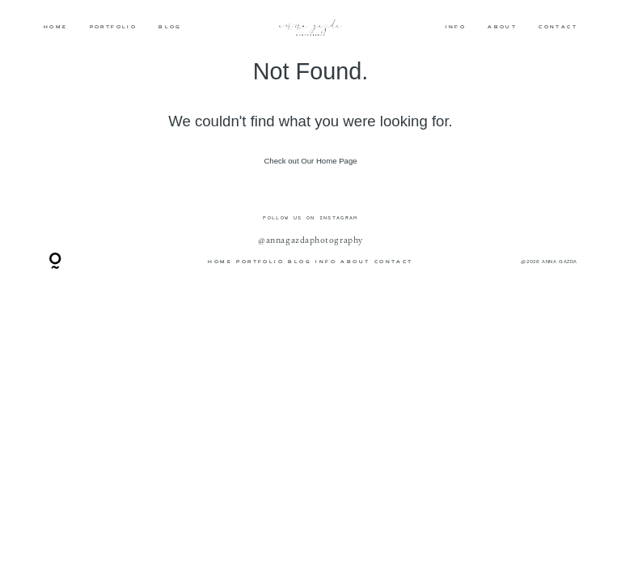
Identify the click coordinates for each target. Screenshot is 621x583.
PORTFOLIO (113, 27)
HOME (56, 27)
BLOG (170, 27)
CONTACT (558, 27)
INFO (456, 27)
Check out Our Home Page (310, 160)
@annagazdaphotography (310, 240)
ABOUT (502, 27)
